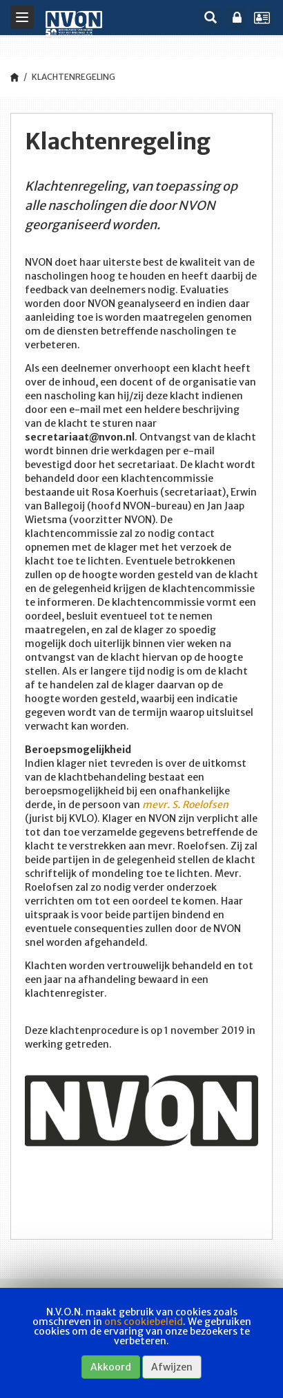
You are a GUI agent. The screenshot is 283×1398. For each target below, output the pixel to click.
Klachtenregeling (73, 77)
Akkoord (110, 1367)
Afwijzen (172, 1367)
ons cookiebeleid (143, 1321)
